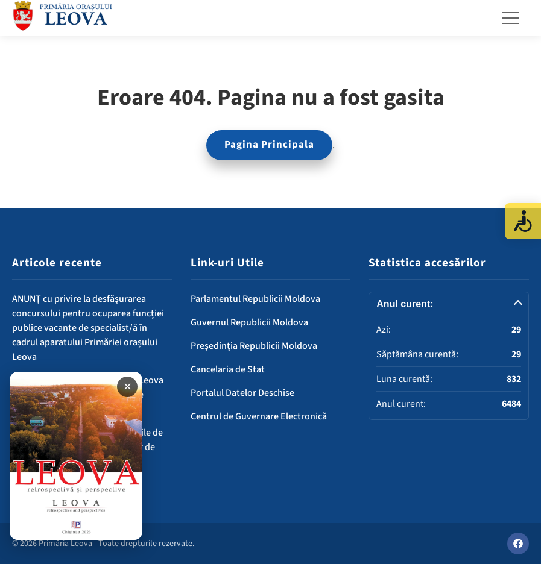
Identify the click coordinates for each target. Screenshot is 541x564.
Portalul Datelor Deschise (242, 393)
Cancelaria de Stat (228, 369)
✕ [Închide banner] (127, 387)
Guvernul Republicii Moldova (249, 322)
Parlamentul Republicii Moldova (255, 299)
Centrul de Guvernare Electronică (259, 416)
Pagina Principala (269, 144)
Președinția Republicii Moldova (254, 345)
